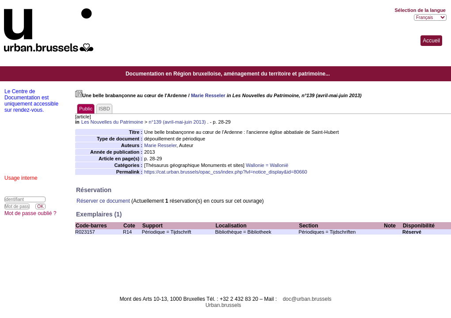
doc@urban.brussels (307, 299)
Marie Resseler (208, 95)
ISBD (104, 108)
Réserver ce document (103, 201)
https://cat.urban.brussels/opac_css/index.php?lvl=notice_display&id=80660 (225, 171)
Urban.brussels (223, 305)
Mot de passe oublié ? (30, 213)
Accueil (431, 41)
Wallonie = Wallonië (267, 165)
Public (85, 108)
